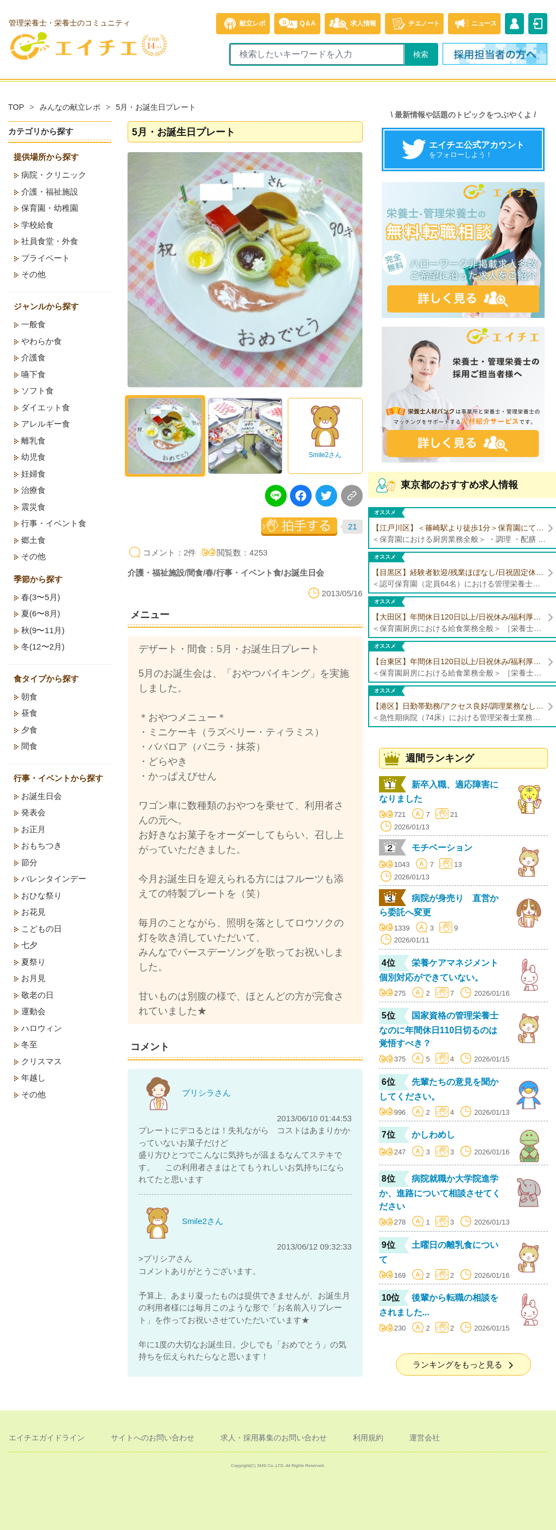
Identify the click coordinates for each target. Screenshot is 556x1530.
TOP (16, 107)
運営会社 (424, 1437)
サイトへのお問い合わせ (152, 1437)
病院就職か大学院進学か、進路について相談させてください (440, 1192)
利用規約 (368, 1437)
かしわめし (433, 1134)
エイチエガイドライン (47, 1437)
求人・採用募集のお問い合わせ (273, 1437)
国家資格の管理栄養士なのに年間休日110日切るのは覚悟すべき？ (438, 1029)
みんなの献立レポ (70, 107)
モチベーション (442, 847)
